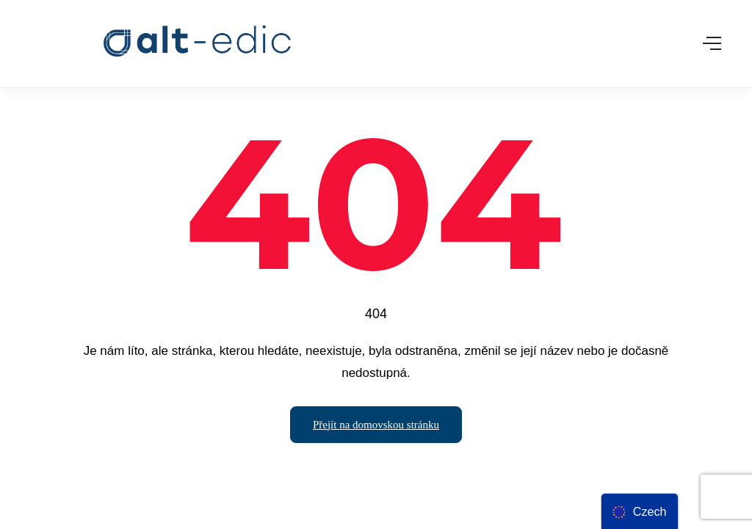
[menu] (639, 511)
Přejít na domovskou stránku (376, 425)
